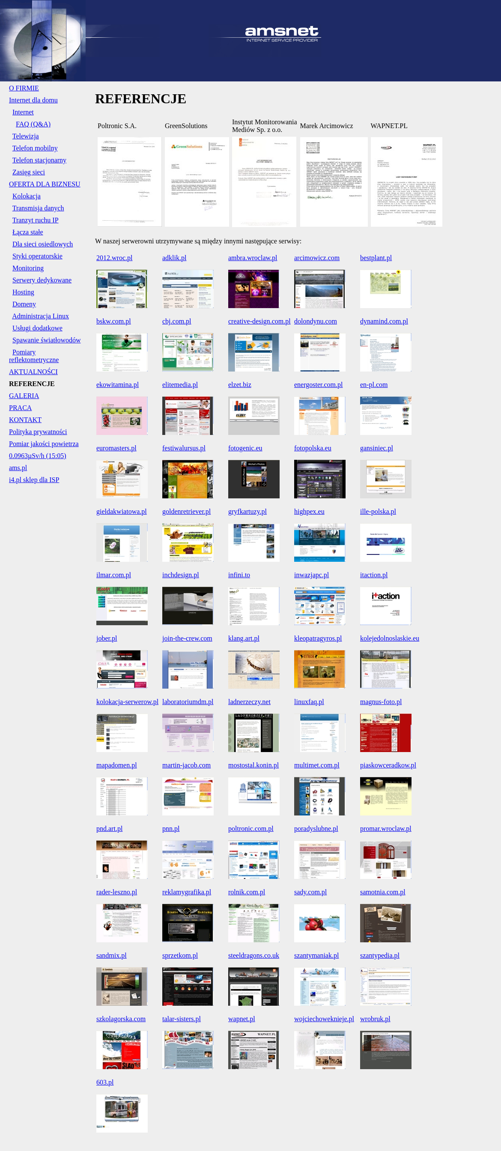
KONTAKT (25, 419)
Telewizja (25, 136)
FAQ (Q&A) (33, 124)
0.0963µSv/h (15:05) (37, 455)
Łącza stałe (27, 232)
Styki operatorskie (37, 256)
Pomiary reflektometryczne (34, 355)
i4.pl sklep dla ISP (34, 479)
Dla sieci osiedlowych (42, 244)
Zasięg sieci (28, 172)
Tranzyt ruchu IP (35, 220)
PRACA (20, 407)
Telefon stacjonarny (39, 160)
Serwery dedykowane (42, 280)
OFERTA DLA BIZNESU (45, 184)
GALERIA (24, 395)
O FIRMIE (24, 88)
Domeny (24, 304)
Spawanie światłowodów (46, 340)
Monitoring (28, 268)
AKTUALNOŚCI (33, 371)
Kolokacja (26, 196)
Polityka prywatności (38, 431)
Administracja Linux (40, 316)
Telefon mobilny (35, 148)
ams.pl (18, 467)
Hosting (23, 292)
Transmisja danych (38, 208)
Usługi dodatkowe (37, 328)
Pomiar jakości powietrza (44, 443)
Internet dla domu (33, 100)
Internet (23, 112)
